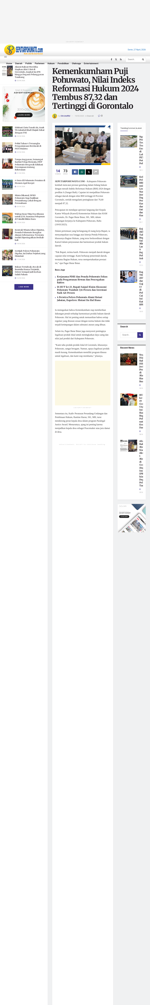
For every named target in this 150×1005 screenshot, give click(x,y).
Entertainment (91, 63)
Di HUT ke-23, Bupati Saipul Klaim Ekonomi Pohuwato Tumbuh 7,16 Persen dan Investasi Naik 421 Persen (82, 290)
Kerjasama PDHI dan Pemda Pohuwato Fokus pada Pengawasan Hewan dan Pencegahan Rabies (82, 279)
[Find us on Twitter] (116, 59)
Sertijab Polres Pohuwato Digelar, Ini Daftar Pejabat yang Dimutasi (30, 253)
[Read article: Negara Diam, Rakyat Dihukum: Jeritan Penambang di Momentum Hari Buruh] (128, 359)
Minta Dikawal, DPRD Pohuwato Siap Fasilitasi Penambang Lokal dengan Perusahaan (28, 199)
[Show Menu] (5, 56)
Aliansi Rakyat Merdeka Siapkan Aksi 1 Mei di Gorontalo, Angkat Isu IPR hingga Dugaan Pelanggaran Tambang (29, 72)
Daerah (18, 63)
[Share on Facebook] (75, 172)
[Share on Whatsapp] (82, 172)
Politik (28, 63)
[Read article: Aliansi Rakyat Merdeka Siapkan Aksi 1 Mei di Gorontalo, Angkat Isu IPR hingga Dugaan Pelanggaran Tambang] (128, 446)
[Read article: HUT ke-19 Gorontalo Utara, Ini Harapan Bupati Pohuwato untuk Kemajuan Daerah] (128, 400)
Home (9, 63)
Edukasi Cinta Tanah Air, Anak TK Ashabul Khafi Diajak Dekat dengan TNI (29, 130)
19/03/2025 (79, 116)
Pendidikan (63, 63)
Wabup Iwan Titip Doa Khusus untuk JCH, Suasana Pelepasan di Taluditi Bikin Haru (30, 216)
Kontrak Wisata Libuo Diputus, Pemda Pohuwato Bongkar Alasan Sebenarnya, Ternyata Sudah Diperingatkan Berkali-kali (29, 235)
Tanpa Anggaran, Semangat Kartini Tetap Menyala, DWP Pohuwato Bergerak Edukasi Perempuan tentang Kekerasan (29, 164)
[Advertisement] (75, 19)
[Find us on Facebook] (111, 59)
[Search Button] (143, 59)
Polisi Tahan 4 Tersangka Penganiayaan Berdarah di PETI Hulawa (28, 146)
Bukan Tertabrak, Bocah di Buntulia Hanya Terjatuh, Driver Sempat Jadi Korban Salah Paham (28, 271)
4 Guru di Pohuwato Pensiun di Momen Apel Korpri (30, 181)
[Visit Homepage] (23, 50)
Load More (24, 287)
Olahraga (76, 63)
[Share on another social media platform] (96, 172)
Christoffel (65, 116)
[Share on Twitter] (89, 172)
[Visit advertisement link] (24, 104)
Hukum (51, 63)
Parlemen (39, 63)
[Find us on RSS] (121, 59)
